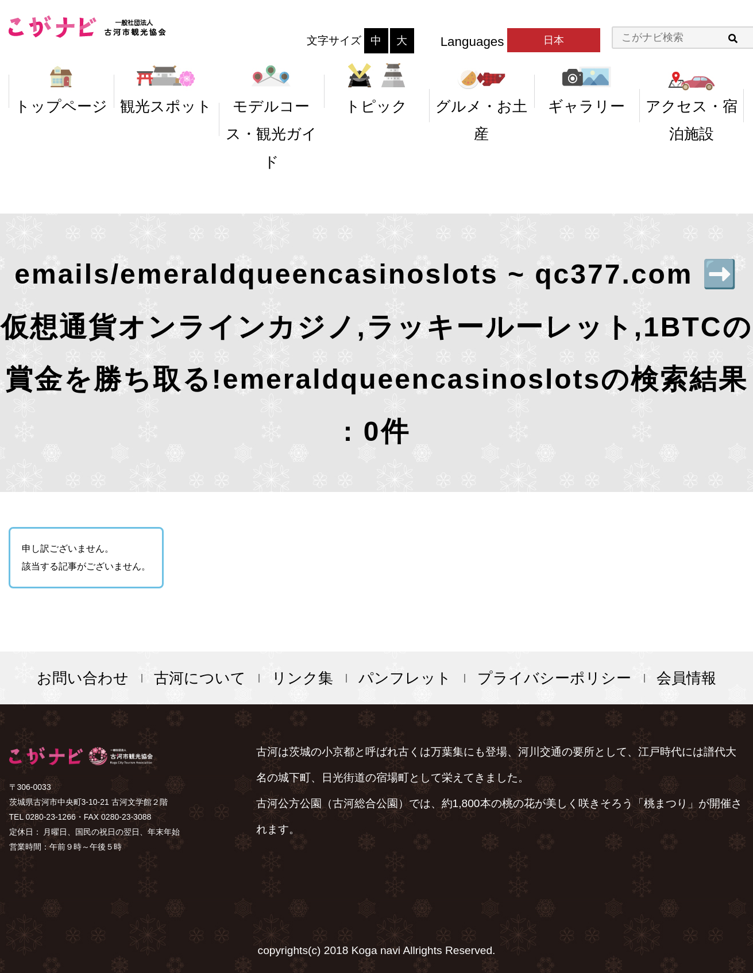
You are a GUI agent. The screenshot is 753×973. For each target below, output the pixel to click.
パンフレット (404, 678)
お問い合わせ (83, 678)
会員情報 (686, 678)
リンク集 (302, 678)
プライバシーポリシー (554, 678)
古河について (200, 678)
